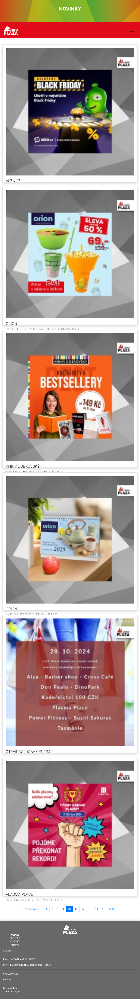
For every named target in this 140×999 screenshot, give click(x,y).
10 (69, 909)
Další (112, 909)
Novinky (14, 935)
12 (83, 909)
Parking (14, 945)
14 (96, 909)
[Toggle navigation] (131, 30)
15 (103, 909)
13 (89, 909)
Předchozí (31, 909)
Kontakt (14, 941)
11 (76, 909)
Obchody (15, 938)
